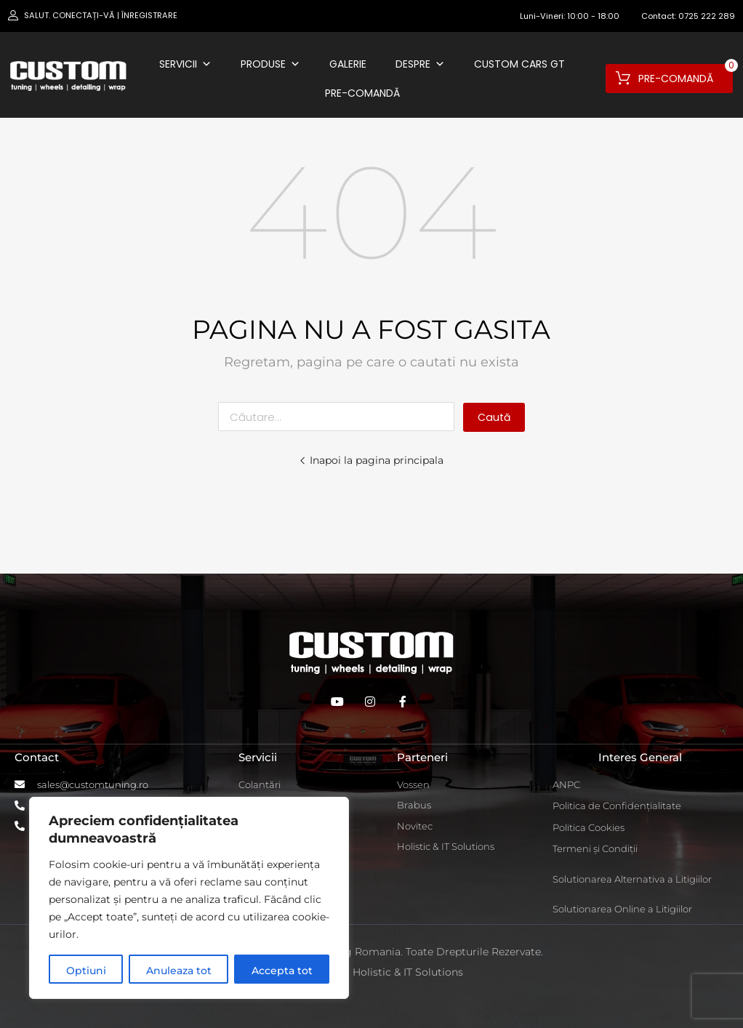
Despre (420, 64)
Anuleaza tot (179, 970)
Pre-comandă (362, 93)
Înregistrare (149, 15)
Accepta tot (282, 970)
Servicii (185, 64)
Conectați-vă (83, 15)
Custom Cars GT (519, 64)
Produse (270, 64)
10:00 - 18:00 (593, 16)
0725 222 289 (706, 16)
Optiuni (86, 970)
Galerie (347, 64)
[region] (189, 898)
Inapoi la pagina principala (371, 460)
